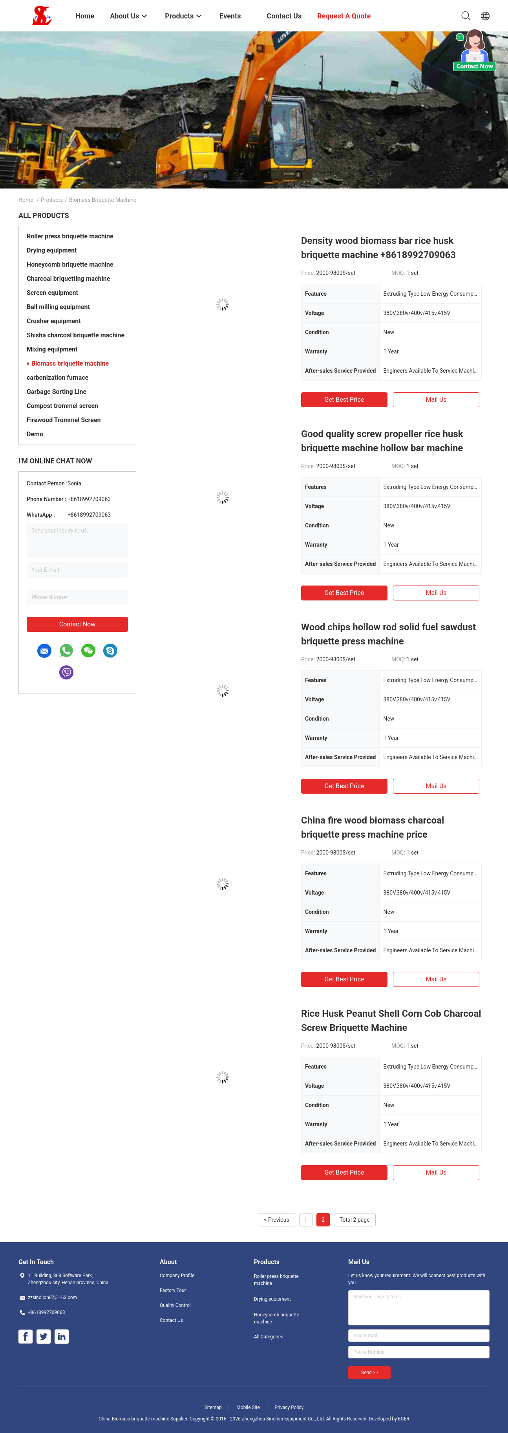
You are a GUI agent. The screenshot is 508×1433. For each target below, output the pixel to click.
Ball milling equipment (58, 307)
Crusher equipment (54, 321)
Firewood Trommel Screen (64, 420)
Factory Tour (173, 1290)
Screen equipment (52, 292)
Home (25, 200)
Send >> (369, 1372)
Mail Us (436, 399)
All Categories (268, 1337)
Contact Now (77, 624)
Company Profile (177, 1275)
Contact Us (171, 1320)
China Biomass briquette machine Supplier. (144, 1419)
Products (52, 200)
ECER (403, 1419)
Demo (35, 434)
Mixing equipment (52, 349)
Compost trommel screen (62, 406)
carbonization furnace (57, 377)
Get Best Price (344, 399)
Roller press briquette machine (70, 236)
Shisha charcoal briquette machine (75, 335)
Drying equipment (52, 250)
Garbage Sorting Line (56, 391)
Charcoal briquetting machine (68, 278)
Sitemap (213, 1407)
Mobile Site (248, 1407)
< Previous (276, 1220)
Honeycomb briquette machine (70, 264)
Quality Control (175, 1305)
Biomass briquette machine (70, 363)
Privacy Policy (288, 1407)
